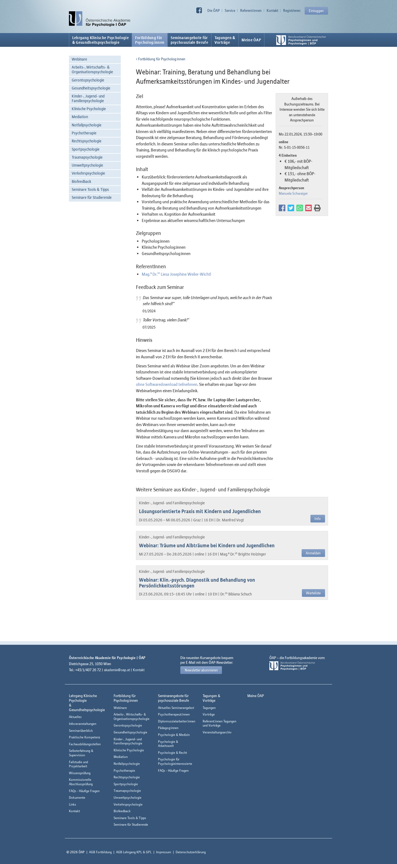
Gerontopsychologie (88, 80)
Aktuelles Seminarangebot (176, 708)
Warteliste (313, 593)
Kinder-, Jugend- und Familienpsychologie (88, 98)
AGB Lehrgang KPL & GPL (134, 852)
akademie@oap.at (117, 670)
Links (72, 804)
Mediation (80, 116)
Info (318, 518)
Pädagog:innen (168, 728)
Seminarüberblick (81, 730)
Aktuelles (75, 717)
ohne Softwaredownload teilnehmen (166, 384)
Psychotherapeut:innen (174, 714)
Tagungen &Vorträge (224, 40)
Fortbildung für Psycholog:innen (160, 59)
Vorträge (209, 714)
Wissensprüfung (79, 773)
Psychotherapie (84, 133)
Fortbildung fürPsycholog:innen (150, 40)
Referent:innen (251, 10)
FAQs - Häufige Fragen (84, 791)
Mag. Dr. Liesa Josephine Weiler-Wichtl (176, 274)
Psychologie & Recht (172, 753)
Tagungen (209, 708)
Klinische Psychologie (89, 108)
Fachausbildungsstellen (85, 744)
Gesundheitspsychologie (91, 88)
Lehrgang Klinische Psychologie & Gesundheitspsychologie (100, 40)
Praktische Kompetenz (84, 737)
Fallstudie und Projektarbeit (78, 764)
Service (230, 10)
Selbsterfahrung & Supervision (81, 753)
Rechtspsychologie (86, 141)
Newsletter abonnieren (201, 670)
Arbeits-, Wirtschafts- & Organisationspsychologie (92, 69)
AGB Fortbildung (100, 852)
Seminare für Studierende (92, 197)
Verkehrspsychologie (88, 173)
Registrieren (292, 10)
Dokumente (77, 797)
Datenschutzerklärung (191, 852)
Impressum (163, 852)
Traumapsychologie (87, 157)
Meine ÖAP (251, 40)
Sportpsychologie (86, 149)
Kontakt (272, 10)
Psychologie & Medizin (174, 735)
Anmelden (313, 553)
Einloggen (316, 11)
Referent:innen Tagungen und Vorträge (219, 723)
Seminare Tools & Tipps (90, 189)
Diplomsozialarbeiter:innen (176, 721)
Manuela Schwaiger (293, 193)
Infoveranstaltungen (82, 724)
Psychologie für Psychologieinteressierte (175, 761)
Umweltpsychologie (87, 165)
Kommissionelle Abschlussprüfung (81, 782)
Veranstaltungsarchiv (217, 732)
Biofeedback (81, 181)
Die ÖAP (213, 10)
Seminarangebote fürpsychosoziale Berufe (189, 40)
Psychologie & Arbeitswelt (168, 744)
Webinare (79, 59)
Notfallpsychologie (86, 125)
